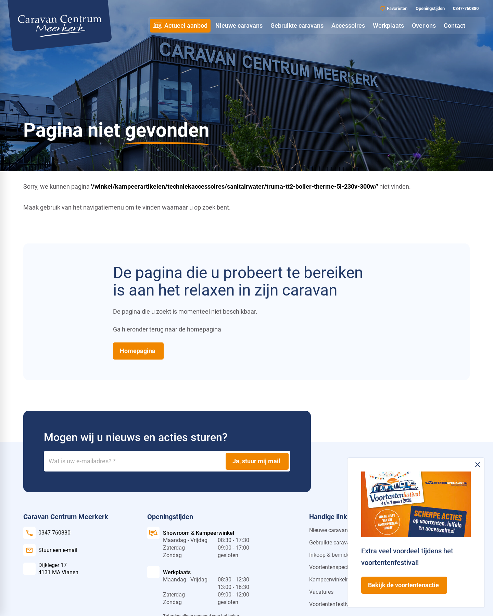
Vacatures (321, 592)
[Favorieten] (393, 8)
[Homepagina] (138, 351)
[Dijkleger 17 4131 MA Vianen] (50, 569)
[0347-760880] (465, 8)
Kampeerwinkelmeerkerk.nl (341, 579)
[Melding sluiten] (477, 465)
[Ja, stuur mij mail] (257, 461)
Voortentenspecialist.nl (336, 567)
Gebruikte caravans (332, 542)
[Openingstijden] (429, 8)
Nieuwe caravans (330, 530)
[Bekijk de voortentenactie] (404, 585)
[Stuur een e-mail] (50, 550)
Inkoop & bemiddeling (335, 555)
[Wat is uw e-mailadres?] (167, 461)
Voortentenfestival (331, 604)
